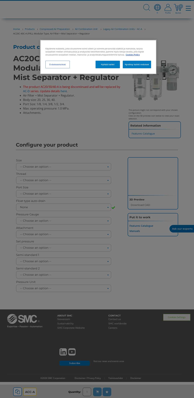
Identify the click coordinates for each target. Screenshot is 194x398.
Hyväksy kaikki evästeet (137, 64)
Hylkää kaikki (107, 64)
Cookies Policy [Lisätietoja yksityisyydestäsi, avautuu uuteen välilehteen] (133, 54)
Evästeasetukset (57, 64)
